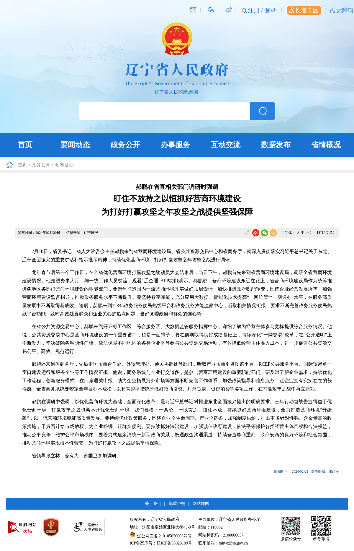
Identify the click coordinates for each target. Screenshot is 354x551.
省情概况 (326, 145)
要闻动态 (75, 145)
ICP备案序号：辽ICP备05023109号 (161, 543)
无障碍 (345, 10)
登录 (270, 10)
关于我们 (153, 503)
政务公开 (125, 145)
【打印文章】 (325, 233)
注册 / (256, 10)
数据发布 (276, 145)
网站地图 (201, 503)
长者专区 (304, 10)
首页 (25, 145)
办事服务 (175, 145)
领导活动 (64, 164)
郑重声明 (177, 503)
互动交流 (225, 145)
